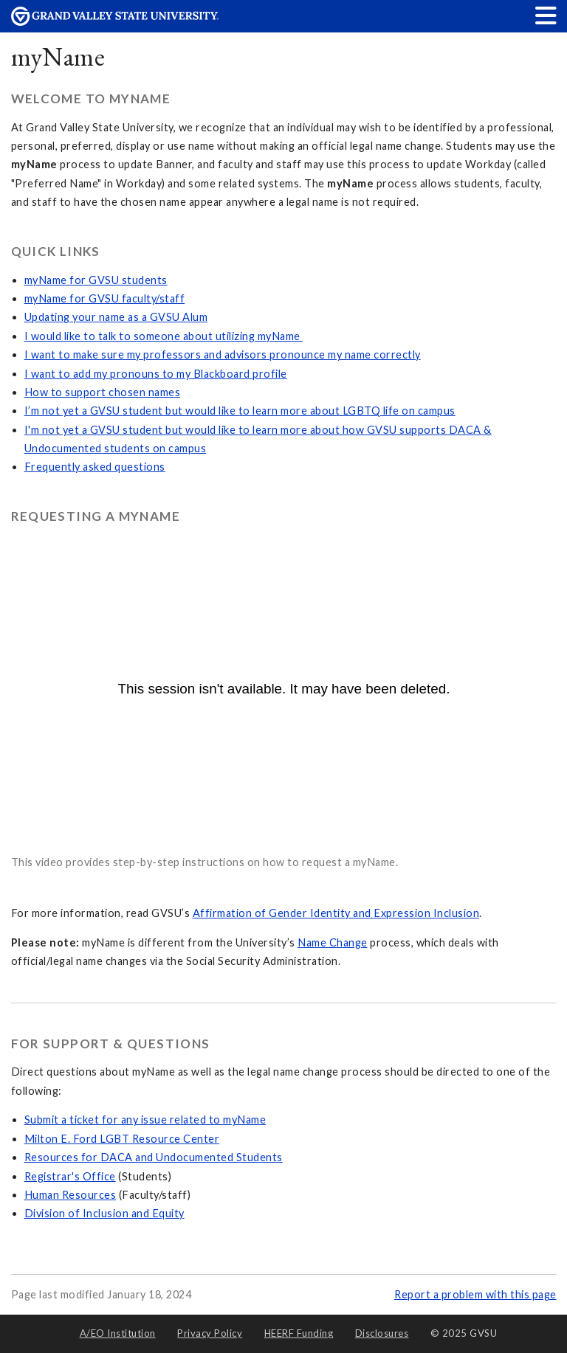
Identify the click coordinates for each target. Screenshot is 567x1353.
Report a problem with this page (475, 1294)
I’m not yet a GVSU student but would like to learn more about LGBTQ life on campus (240, 410)
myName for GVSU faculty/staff (104, 298)
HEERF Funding (299, 1333)
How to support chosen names (102, 392)
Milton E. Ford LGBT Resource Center (122, 1138)
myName (58, 56)
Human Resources (70, 1194)
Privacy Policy (209, 1333)
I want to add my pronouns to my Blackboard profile (155, 373)
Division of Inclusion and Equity (104, 1213)
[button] (546, 15)
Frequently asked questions (94, 466)
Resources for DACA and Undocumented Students (153, 1157)
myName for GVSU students (96, 280)
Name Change (333, 942)
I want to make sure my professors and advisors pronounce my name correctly (222, 354)
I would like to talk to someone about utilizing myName (163, 336)
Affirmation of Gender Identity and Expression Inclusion (336, 913)
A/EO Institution (118, 1333)
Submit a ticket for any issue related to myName (145, 1119)
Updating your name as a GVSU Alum (116, 317)
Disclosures (382, 1333)
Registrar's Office (70, 1176)
